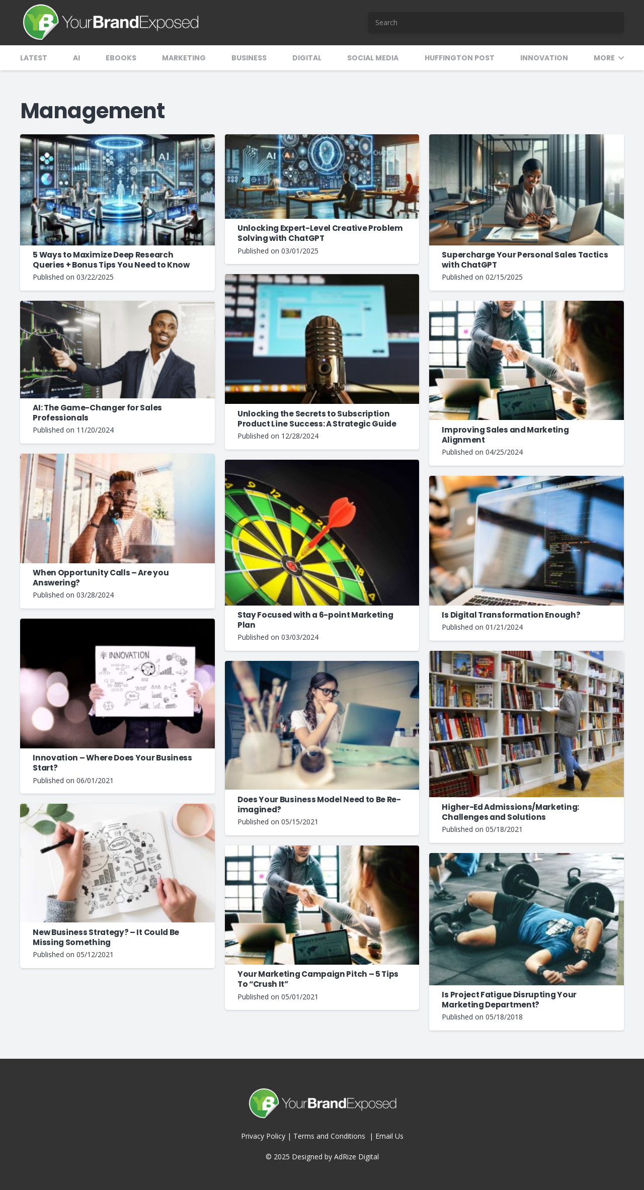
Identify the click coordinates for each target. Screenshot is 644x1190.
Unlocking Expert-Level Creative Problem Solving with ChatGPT (320, 233)
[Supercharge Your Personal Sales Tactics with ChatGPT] (526, 139)
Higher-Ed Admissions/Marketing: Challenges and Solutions (510, 812)
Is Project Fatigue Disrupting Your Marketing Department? (509, 999)
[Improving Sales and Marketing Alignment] (526, 305)
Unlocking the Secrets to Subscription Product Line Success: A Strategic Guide (316, 418)
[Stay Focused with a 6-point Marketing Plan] (322, 464)
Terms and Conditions (330, 1136)
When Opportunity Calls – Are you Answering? (101, 577)
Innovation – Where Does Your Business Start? (112, 762)
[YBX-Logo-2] (110, 23)
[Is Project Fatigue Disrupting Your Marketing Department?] (526, 858)
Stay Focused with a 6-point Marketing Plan (315, 620)
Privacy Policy (263, 1136)
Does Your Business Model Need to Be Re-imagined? (319, 804)
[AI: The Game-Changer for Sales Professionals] (117, 305)
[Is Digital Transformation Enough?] (526, 480)
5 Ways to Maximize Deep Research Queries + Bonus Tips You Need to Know (111, 259)
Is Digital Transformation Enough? (511, 615)
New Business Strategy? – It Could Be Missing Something (106, 937)
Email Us (389, 1136)
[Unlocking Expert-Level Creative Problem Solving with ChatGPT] (322, 139)
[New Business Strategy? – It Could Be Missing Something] (117, 808)
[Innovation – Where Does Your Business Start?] (117, 623)
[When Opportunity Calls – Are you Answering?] (117, 458)
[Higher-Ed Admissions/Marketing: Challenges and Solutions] (526, 655)
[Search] (496, 22)
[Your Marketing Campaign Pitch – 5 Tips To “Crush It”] (322, 850)
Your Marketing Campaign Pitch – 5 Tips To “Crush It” (317, 979)
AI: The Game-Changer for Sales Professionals (97, 412)
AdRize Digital (356, 1156)
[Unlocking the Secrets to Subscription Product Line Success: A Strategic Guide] (322, 279)
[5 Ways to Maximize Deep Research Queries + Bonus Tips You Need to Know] (117, 139)
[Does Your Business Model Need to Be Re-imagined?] (322, 665)
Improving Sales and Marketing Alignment (505, 434)
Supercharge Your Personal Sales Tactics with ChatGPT (525, 259)
